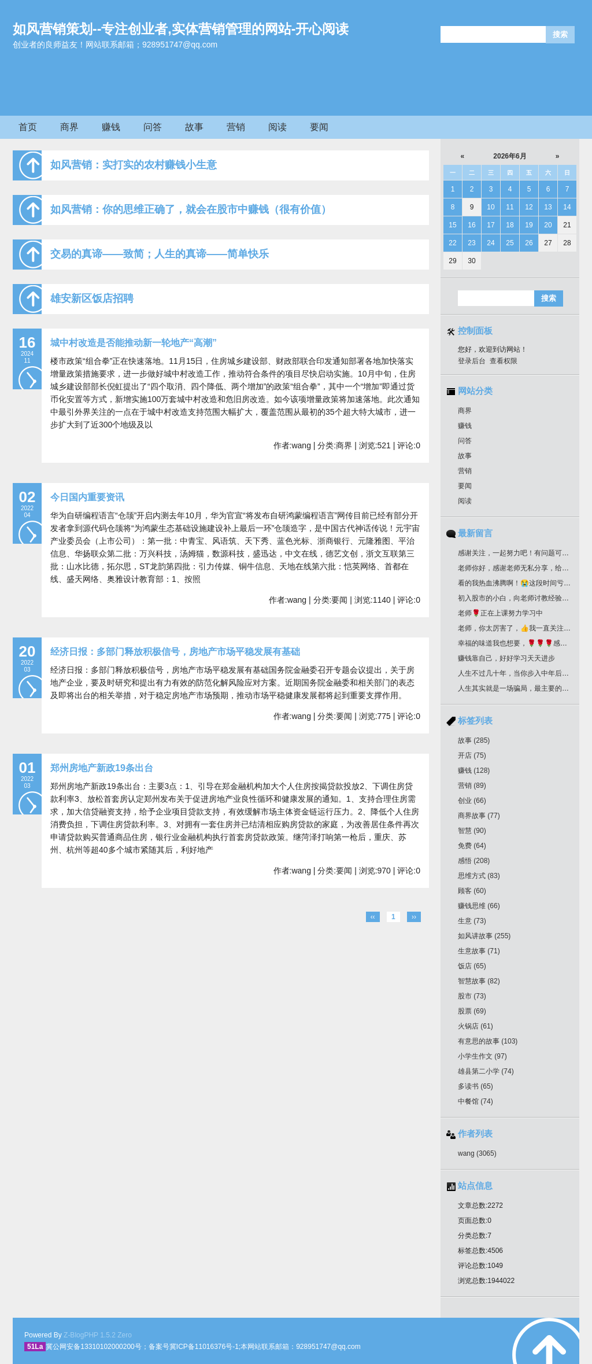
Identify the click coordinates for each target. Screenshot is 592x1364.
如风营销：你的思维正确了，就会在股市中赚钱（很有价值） (190, 209)
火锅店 (475, 1026)
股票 (472, 1011)
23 (471, 243)
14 (567, 207)
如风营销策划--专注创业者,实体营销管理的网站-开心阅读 (181, 28)
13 (548, 207)
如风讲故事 (484, 936)
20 (548, 225)
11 (509, 207)
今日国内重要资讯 (87, 497)
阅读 (277, 127)
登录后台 (472, 361)
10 (490, 207)
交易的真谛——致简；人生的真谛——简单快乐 (159, 254)
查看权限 (503, 361)
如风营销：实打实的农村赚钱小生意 (133, 165)
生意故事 (479, 951)
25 (509, 243)
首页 (27, 127)
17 (490, 225)
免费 (472, 846)
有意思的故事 (487, 1041)
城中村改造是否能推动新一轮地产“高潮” (133, 343)
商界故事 (479, 816)
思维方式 (479, 876)
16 (471, 225)
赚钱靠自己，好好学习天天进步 (506, 658)
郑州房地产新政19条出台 (101, 768)
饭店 (472, 966)
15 (452, 225)
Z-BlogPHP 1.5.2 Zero (98, 1335)
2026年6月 (509, 156)
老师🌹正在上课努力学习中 (500, 613)
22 (452, 243)
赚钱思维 (479, 906)
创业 (472, 801)
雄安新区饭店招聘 (92, 298)
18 (509, 225)
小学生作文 (482, 1056)
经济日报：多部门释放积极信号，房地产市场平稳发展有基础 (175, 652)
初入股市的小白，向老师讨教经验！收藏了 (524, 598)
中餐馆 (475, 1101)
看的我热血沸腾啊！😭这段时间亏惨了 (518, 583)
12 (528, 207)
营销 (236, 127)
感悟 (474, 861)
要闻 (319, 127)
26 (528, 243)
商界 (69, 127)
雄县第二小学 (486, 1071)
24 (490, 243)
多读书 (475, 1086)
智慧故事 (479, 981)
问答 (152, 127)
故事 (194, 127)
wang (477, 1153)
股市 (472, 996)
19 (528, 225)
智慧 (472, 831)
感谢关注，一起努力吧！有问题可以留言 (520, 553)
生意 (472, 921)
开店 (472, 755)
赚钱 (111, 127)
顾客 (472, 891)
